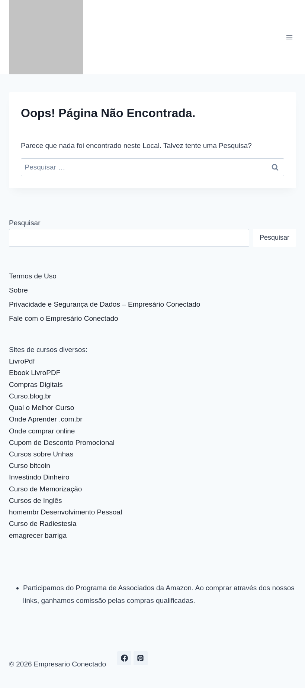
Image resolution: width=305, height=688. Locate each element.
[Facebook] (124, 658)
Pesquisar (25, 223)
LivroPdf (22, 361)
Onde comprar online (42, 431)
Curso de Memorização (45, 489)
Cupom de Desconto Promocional (62, 442)
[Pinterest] (141, 658)
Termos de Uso (33, 276)
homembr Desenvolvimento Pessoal (65, 512)
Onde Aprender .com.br (46, 419)
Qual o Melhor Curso (41, 407)
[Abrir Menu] (289, 37)
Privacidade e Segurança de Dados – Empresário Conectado (104, 304)
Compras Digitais (36, 384)
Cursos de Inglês (35, 500)
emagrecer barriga (38, 535)
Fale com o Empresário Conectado (63, 318)
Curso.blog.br (30, 396)
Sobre (18, 290)
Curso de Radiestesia (43, 523)
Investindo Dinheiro (39, 477)
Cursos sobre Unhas (41, 454)
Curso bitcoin (29, 465)
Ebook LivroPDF (34, 373)
